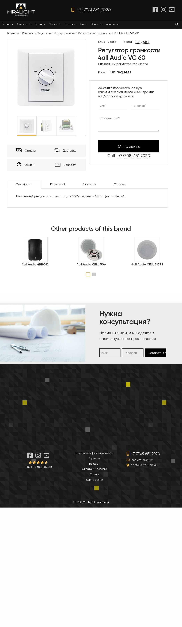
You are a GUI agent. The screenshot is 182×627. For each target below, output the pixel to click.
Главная (7, 24)
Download (57, 184)
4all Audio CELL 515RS (147, 264)
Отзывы (119, 184)
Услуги (56, 24)
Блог (83, 24)
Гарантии (89, 184)
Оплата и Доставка (94, 469)
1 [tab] (88, 274)
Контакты (112, 24)
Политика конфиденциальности (94, 453)
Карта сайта (94, 479)
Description (24, 184)
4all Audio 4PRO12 (35, 264)
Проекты (71, 24)
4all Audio (142, 41)
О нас (97, 24)
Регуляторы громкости (94, 33)
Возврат (94, 463)
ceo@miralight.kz (142, 459)
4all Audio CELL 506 (91, 264)
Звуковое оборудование (56, 33)
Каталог (25, 24)
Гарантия (94, 458)
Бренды (40, 24)
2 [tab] (94, 274)
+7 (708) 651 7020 (91, 9)
